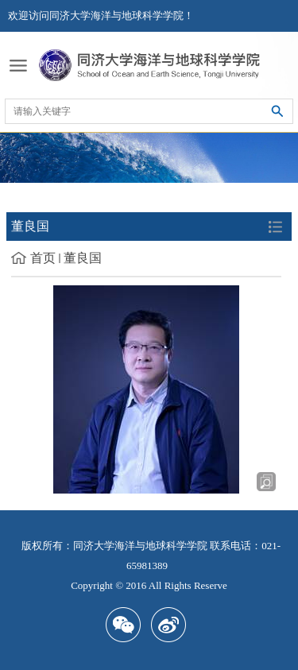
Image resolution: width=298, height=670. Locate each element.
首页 (43, 258)
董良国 (83, 258)
